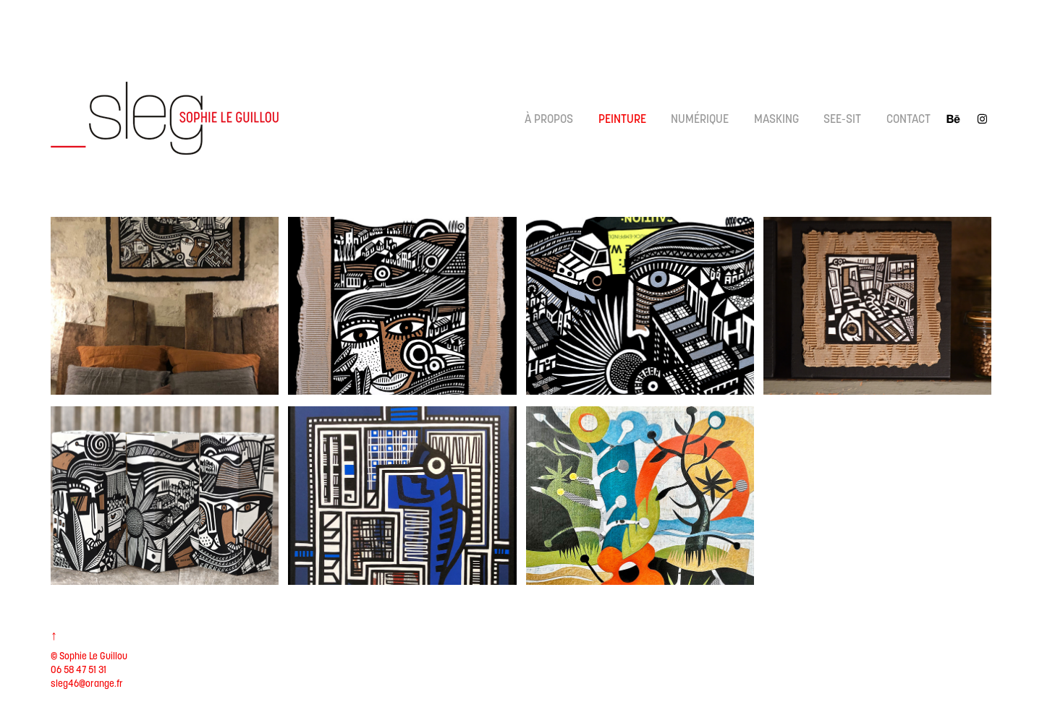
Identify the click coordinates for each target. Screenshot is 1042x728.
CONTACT (908, 118)
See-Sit (842, 118)
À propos (549, 118)
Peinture (622, 118)
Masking (776, 118)
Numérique (700, 118)
